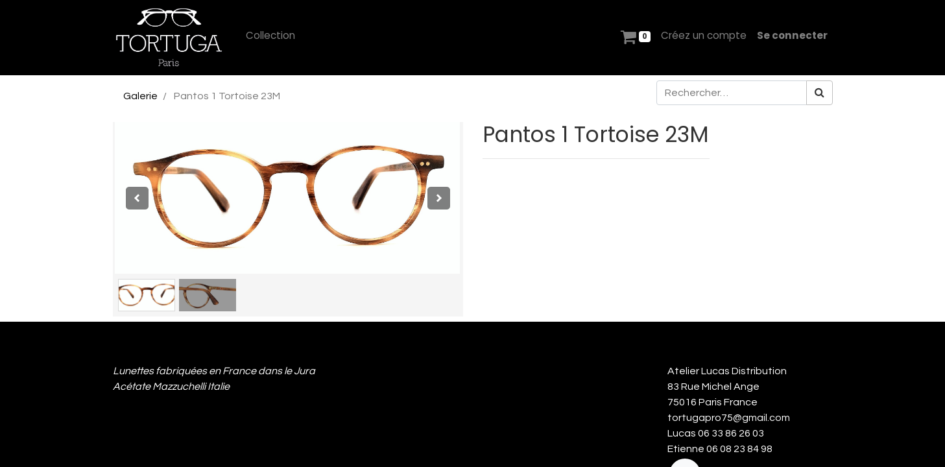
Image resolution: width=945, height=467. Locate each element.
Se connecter (792, 35)
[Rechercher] (819, 92)
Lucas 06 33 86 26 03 (715, 433)
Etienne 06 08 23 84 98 (719, 449)
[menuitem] (270, 36)
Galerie (140, 96)
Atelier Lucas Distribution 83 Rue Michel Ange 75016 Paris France (729, 386)
